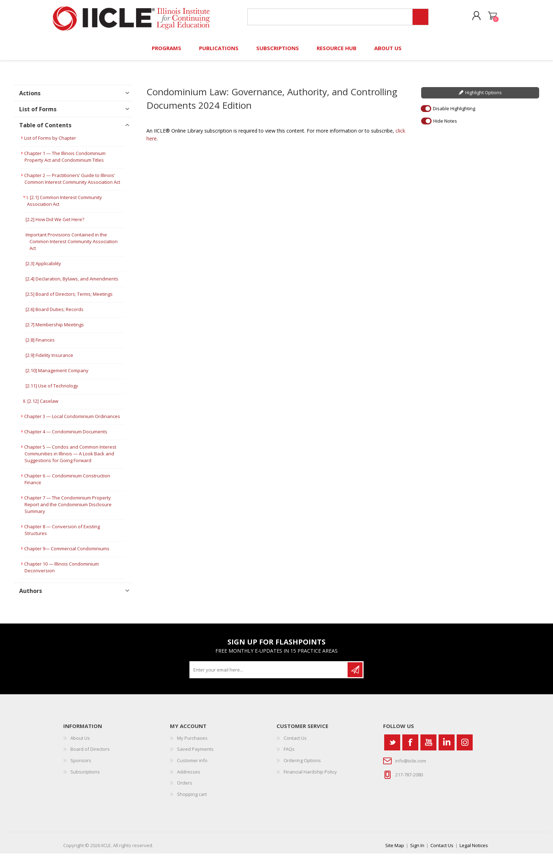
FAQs (289, 751)
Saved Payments (195, 751)
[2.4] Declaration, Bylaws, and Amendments (72, 281)
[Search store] (329, 18)
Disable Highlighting (454, 110)
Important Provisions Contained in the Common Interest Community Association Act (72, 244)
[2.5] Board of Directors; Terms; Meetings (69, 296)
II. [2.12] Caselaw (40, 403)
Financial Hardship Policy (310, 774)
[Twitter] (392, 745)
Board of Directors (90, 751)
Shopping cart (491, 17)
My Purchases (192, 740)
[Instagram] (465, 745)
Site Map (394, 848)
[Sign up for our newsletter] (269, 672)
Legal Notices (474, 848)
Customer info (192, 763)
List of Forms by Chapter (50, 140)
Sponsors (80, 763)
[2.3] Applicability (43, 266)
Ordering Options (302, 763)
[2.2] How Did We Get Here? (55, 222)
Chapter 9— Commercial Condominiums (66, 551)
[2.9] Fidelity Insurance (49, 357)
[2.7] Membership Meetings (55, 327)
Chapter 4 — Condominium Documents (65, 434)
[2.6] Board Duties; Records (55, 312)
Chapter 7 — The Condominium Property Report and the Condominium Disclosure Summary (68, 507)
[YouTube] (428, 745)
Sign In (417, 848)
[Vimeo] (447, 745)
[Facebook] (410, 745)
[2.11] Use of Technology (52, 388)
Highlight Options (483, 95)
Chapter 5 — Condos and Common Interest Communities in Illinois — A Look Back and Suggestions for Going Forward (70, 456)
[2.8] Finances (40, 342)
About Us (80, 740)
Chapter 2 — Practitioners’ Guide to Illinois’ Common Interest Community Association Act (72, 181)
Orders (184, 785)
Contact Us (295, 740)
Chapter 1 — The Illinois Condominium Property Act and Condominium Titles (65, 159)
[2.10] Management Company (57, 373)
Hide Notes (445, 123)
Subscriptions (85, 774)
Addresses (188, 774)
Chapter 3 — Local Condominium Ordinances (72, 419)
